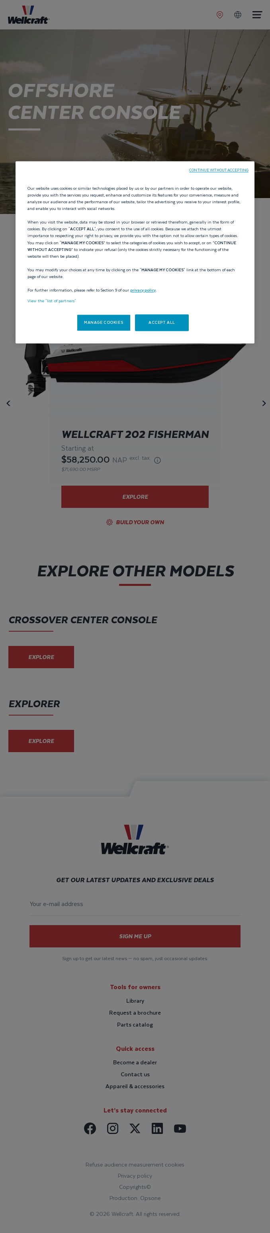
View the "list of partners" (51, 301)
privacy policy (143, 290)
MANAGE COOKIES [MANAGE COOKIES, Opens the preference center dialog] (103, 323)
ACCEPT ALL (162, 323)
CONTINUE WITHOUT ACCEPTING (218, 170)
